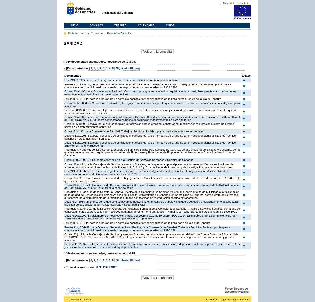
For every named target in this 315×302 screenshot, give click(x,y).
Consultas (97, 33)
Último (134, 68)
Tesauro (120, 25)
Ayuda (170, 25)
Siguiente (122, 68)
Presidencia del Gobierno (122, 10)
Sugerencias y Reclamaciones (235, 299)
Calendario (146, 25)
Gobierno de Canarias (79, 10)
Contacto (244, 3)
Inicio (74, 25)
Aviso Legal (211, 299)
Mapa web (229, 3)
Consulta (96, 25)
